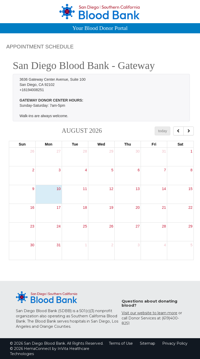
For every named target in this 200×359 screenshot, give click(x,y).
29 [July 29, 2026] (111, 151)
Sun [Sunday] (22, 144)
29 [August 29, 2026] (190, 226)
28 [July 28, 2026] (85, 151)
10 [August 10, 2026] (59, 189)
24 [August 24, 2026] (59, 226)
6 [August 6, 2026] (139, 170)
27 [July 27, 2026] (59, 151)
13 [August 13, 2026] (138, 189)
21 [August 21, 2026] (164, 207)
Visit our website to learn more (149, 313)
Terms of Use (121, 343)
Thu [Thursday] (127, 144)
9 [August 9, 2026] (33, 189)
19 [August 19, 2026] (111, 207)
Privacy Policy (175, 343)
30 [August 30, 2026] (32, 245)
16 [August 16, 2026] (32, 207)
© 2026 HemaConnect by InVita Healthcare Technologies (49, 351)
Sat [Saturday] (180, 144)
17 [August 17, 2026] (59, 207)
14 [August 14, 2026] (164, 189)
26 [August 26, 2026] (111, 226)
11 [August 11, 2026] (85, 189)
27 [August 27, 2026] (138, 226)
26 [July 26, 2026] (32, 151)
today (162, 131)
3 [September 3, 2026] (139, 245)
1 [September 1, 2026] (86, 245)
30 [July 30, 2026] (138, 151)
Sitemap (147, 343)
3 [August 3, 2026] (60, 170)
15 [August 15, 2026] (190, 189)
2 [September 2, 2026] (112, 245)
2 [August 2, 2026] (33, 170)
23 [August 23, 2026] (32, 226)
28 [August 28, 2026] (164, 226)
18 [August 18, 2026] (85, 207)
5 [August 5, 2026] (112, 170)
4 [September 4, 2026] (165, 245)
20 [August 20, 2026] (138, 207)
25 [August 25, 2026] (85, 226)
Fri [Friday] (154, 144)
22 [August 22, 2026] (190, 207)
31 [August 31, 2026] (59, 245)
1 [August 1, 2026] (191, 151)
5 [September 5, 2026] (191, 245)
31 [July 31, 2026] (164, 151)
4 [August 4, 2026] (86, 170)
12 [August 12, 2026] (111, 189)
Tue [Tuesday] (75, 144)
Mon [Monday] (48, 144)
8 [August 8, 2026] (191, 170)
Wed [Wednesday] (101, 144)
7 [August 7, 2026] (165, 170)
